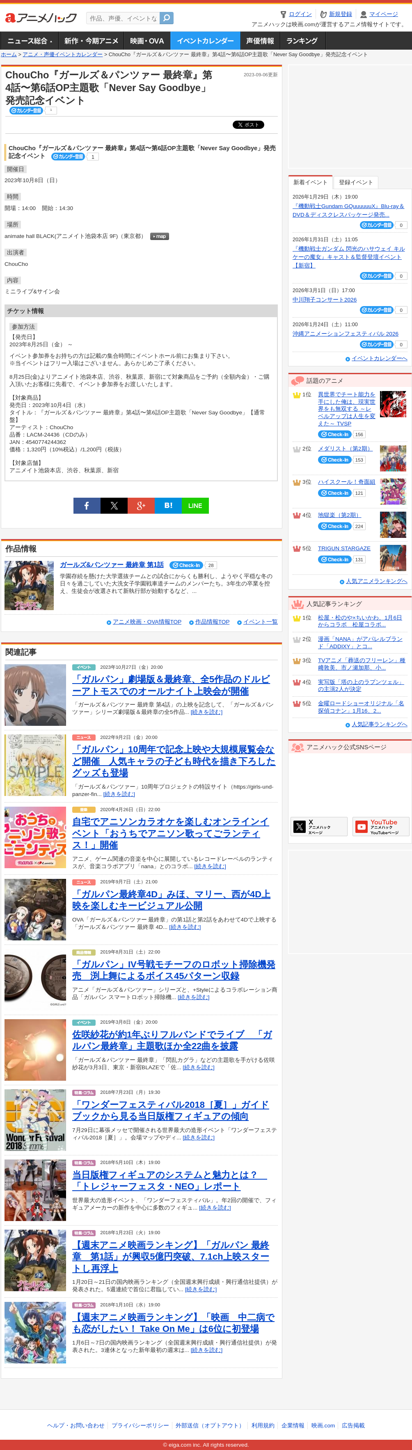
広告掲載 (353, 1426)
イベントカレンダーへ (379, 358)
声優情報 (260, 41)
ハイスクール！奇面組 (346, 482)
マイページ (383, 14)
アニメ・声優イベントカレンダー (205, 41)
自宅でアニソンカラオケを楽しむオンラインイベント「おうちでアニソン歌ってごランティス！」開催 (170, 833)
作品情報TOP (212, 622)
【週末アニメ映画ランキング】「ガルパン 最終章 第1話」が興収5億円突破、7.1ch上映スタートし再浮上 (170, 1257)
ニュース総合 (29, 41)
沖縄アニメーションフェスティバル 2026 (345, 334)
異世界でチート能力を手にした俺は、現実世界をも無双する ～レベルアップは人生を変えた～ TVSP (346, 409)
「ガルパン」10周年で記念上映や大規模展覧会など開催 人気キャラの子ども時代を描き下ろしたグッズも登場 (174, 761)
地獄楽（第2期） (340, 515)
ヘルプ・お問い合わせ (76, 1426)
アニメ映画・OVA (147, 41)
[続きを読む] (207, 712)
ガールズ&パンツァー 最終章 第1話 (112, 564)
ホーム (9, 54)
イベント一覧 (260, 622)
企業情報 (293, 1426)
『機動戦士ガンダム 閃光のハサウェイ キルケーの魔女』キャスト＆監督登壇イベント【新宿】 (349, 257)
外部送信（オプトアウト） (210, 1426)
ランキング (303, 41)
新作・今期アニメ (91, 41)
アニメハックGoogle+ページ (381, 826)
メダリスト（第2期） (345, 449)
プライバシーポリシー (140, 1426)
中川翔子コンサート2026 (325, 300)
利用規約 (263, 1426)
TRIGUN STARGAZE (344, 548)
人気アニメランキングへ (376, 581)
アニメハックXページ (319, 826)
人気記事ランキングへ (379, 724)
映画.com (323, 1426)
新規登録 (340, 14)
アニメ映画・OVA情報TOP (147, 622)
